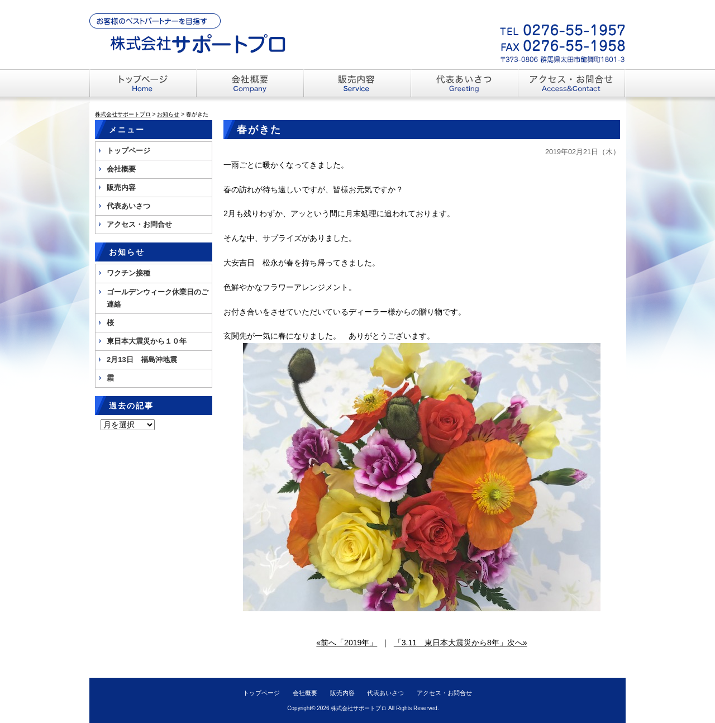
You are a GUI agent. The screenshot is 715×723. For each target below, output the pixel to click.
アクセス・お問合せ (139, 224)
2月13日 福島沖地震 (142, 359)
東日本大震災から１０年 (147, 341)
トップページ (128, 150)
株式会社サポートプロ (359, 708)
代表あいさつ (128, 206)
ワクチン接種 (128, 273)
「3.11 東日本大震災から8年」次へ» (460, 642)
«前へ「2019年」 (346, 642)
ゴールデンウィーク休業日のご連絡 (157, 298)
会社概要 (121, 169)
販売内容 (121, 187)
